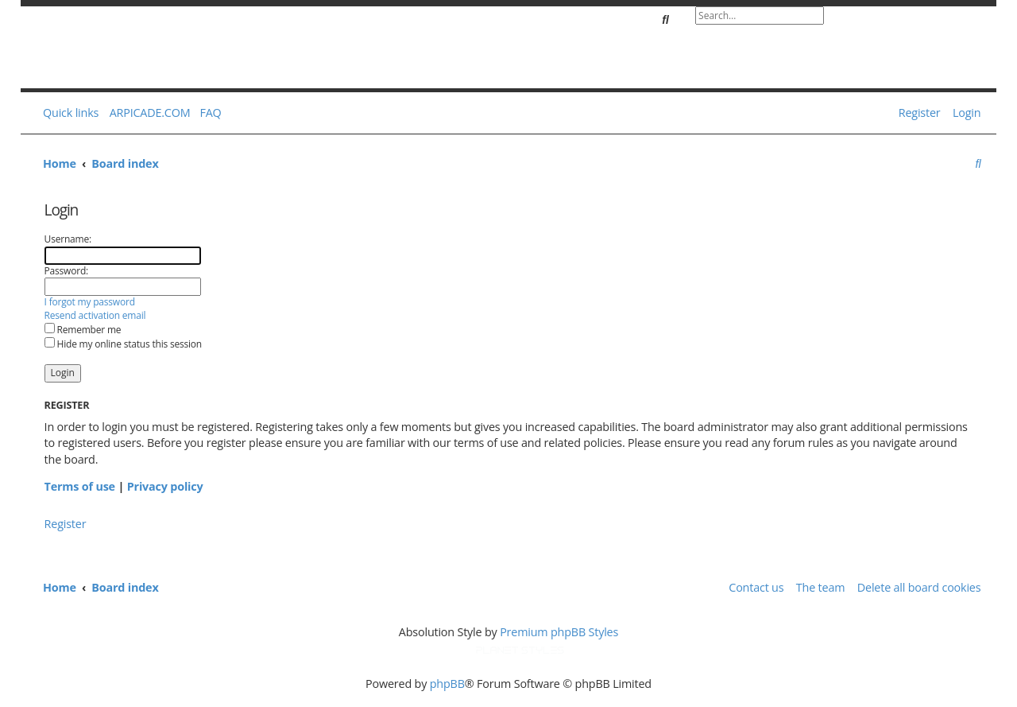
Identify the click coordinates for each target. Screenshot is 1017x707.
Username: (67, 239)
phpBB (447, 683)
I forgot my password (89, 302)
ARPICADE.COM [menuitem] (150, 112)
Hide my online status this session (123, 344)
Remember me (83, 329)
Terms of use (79, 486)
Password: (66, 271)
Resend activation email (95, 315)
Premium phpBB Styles (559, 631)
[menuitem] (207, 113)
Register (65, 523)
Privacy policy (165, 486)
